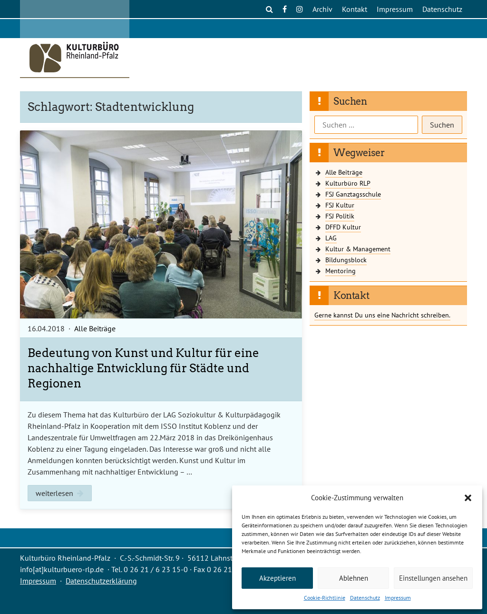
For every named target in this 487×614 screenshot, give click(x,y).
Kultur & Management (357, 248)
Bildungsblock (346, 259)
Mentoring (340, 270)
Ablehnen (353, 578)
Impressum (398, 597)
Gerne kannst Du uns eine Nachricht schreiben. (382, 314)
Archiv (322, 9)
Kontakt (354, 9)
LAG (331, 237)
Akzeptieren (277, 578)
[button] (468, 498)
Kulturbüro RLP (347, 183)
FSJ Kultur (339, 204)
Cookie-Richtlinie (324, 597)
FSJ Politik (339, 215)
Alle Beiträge (95, 328)
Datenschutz (365, 597)
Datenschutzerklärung (101, 580)
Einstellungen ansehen (433, 578)
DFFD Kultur (343, 226)
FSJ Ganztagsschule (353, 193)
